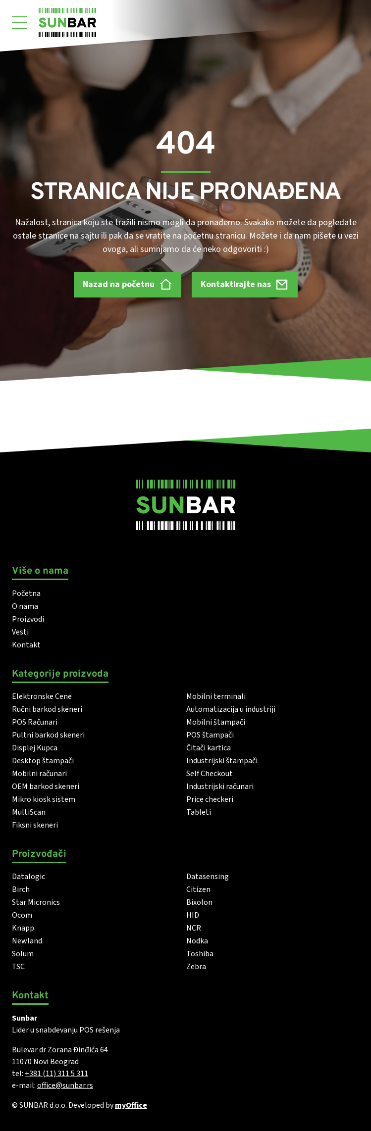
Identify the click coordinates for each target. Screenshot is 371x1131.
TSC (18, 966)
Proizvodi (28, 619)
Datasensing (207, 876)
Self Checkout (209, 773)
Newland (27, 940)
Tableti (198, 812)
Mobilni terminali (216, 696)
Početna (26, 593)
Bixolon (199, 902)
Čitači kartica (208, 747)
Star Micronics (36, 902)
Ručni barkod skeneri (47, 709)
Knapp (23, 928)
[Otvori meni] (19, 22)
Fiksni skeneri (35, 825)
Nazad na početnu (127, 284)
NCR (193, 928)
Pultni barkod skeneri (48, 735)
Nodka (197, 940)
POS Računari (34, 722)
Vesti (20, 632)
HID (192, 915)
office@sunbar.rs (65, 1085)
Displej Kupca (34, 747)
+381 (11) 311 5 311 (56, 1073)
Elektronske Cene (42, 696)
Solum (23, 953)
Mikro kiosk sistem (43, 799)
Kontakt (26, 644)
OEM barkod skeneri (45, 786)
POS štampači (210, 735)
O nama (25, 606)
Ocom (22, 915)
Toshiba (199, 953)
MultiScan (29, 812)
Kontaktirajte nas (245, 284)
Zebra (196, 966)
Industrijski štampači (222, 760)
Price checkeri (209, 799)
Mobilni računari (39, 773)
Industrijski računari (220, 786)
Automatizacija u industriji (230, 709)
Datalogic (28, 876)
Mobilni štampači (215, 722)
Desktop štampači (43, 760)
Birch (21, 889)
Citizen (198, 889)
